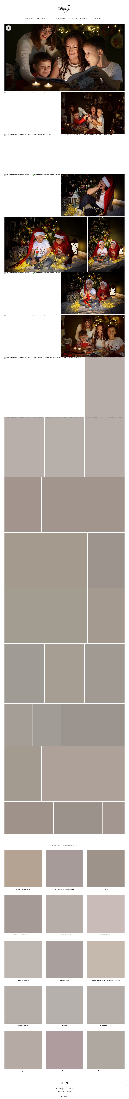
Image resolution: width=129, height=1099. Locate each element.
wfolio (66, 1096)
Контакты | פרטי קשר (98, 18)
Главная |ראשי (29, 18)
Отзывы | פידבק (84, 18)
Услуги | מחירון (73, 18)
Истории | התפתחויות (59, 18)
